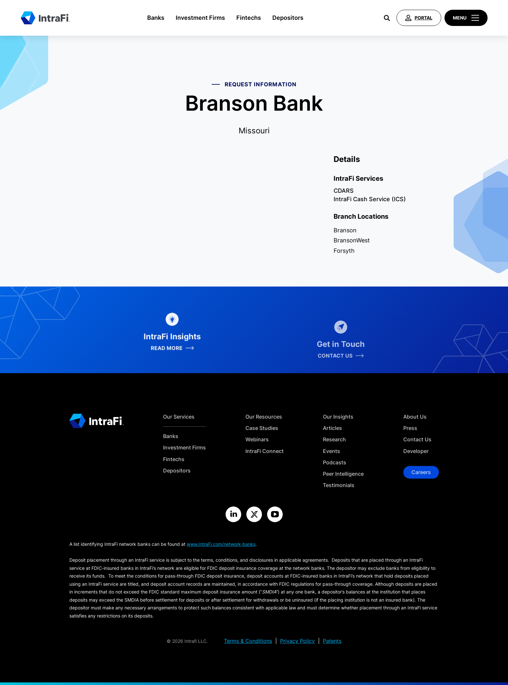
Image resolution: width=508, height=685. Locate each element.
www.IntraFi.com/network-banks (221, 544)
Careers (421, 472)
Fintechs (248, 17)
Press (410, 428)
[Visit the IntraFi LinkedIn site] (233, 514)
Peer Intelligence (343, 474)
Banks (155, 17)
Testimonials (338, 485)
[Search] (387, 18)
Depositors (287, 17)
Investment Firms (200, 17)
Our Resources (263, 417)
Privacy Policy (297, 641)
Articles (332, 428)
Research (334, 439)
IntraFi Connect (264, 451)
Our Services (179, 417)
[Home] (45, 17)
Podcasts (334, 462)
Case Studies (261, 428)
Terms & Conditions (248, 641)
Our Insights (338, 417)
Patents (332, 641)
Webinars (257, 439)
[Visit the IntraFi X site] (254, 514)
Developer (416, 451)
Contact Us (417, 439)
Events (331, 451)
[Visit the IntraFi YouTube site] (275, 514)
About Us (415, 417)
